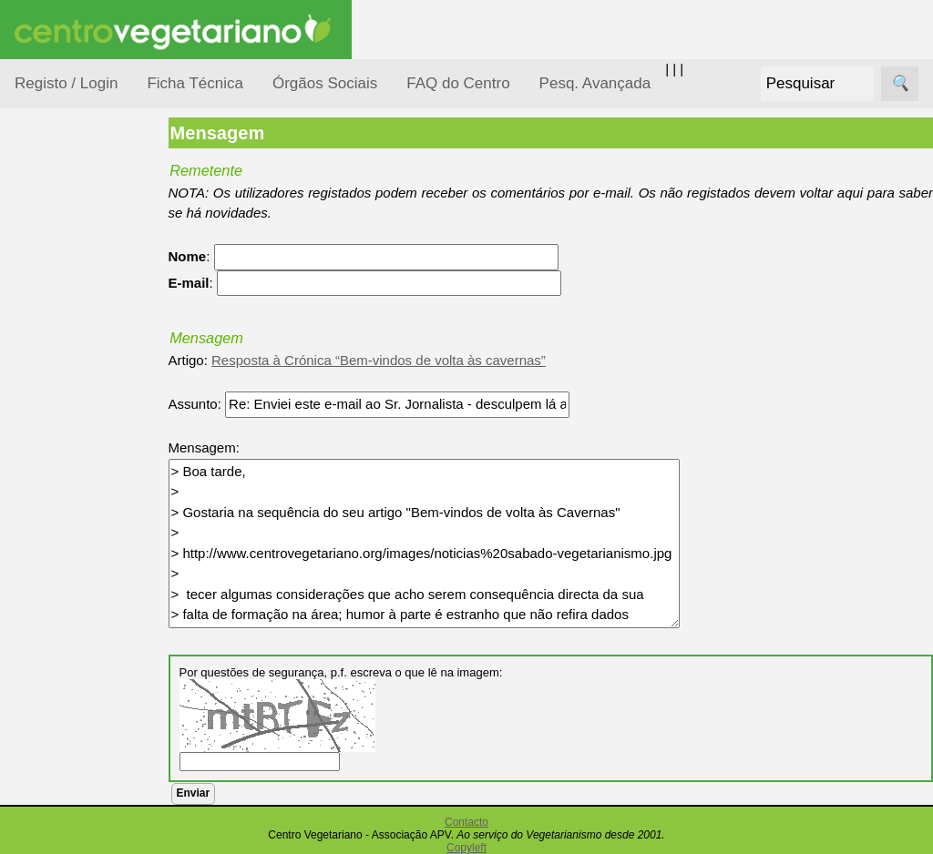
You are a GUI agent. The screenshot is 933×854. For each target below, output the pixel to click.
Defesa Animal (80, 365)
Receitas (84, 704)
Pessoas (62, 541)
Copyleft (466, 847)
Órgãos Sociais (324, 83)
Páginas (39, 622)
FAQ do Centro (457, 83)
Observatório (75, 505)
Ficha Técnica (195, 83)
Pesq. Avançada (595, 83)
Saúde (56, 576)
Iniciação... (69, 401)
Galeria (80, 842)
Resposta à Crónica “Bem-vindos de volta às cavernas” (393, 360)
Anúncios (86, 733)
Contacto (466, 822)
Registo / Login (66, 83)
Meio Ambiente (81, 435)
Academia (88, 813)
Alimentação (74, 275)
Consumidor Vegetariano (73, 320)
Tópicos (39, 229)
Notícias (61, 471)
